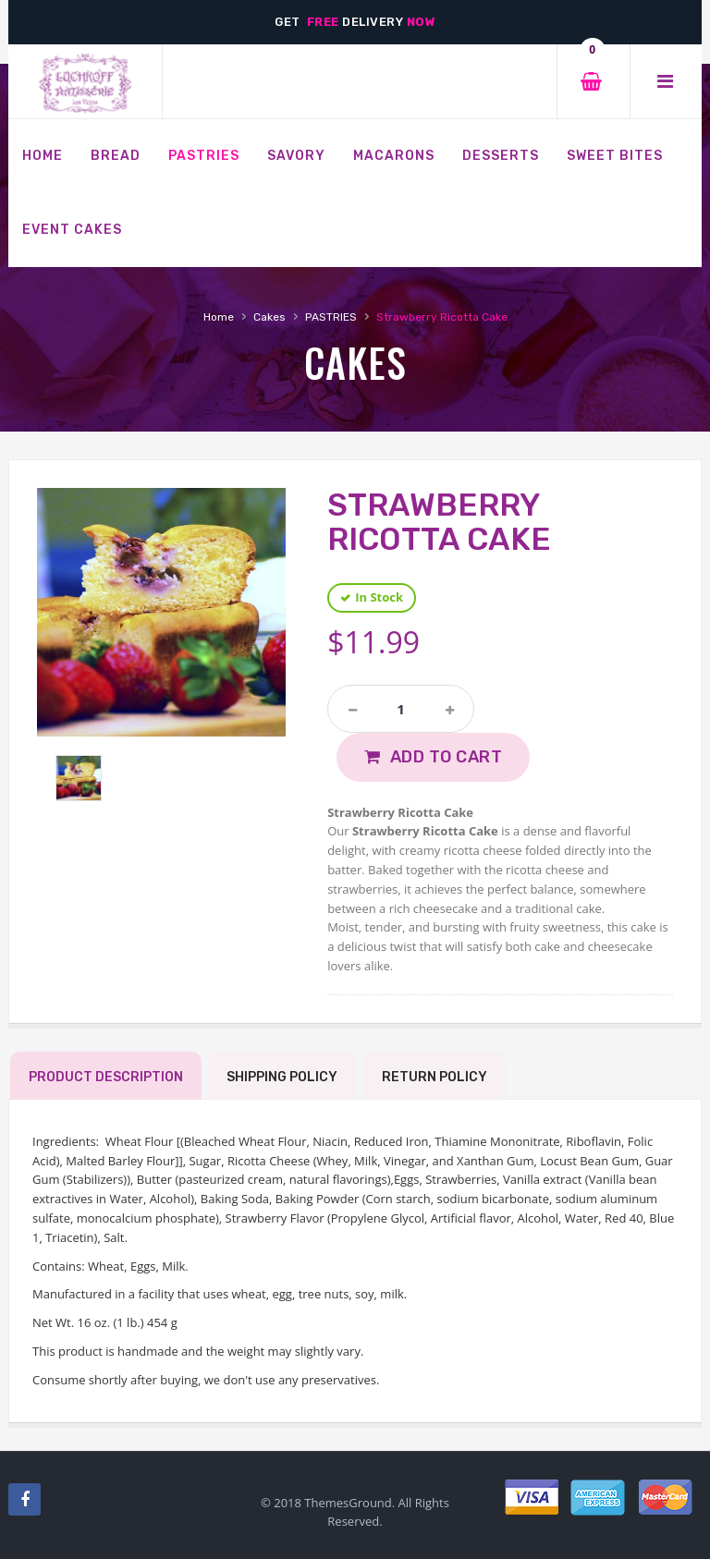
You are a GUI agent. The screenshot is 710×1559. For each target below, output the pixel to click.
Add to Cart (446, 757)
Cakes (269, 317)
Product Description (106, 1077)
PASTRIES (331, 317)
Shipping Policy (281, 1077)
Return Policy (434, 1077)
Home (218, 317)
